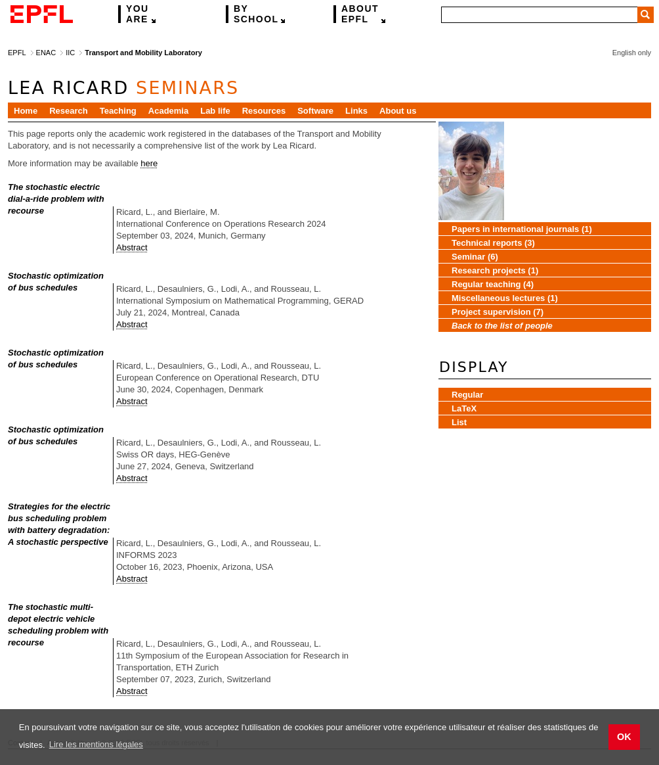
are (137, 14)
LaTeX (464, 408)
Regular (467, 395)
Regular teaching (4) (493, 284)
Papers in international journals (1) (522, 229)
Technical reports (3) (493, 243)
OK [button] (624, 736)
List (459, 422)
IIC (70, 53)
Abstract (132, 247)
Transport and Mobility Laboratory (143, 53)
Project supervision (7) (497, 312)
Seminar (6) (475, 257)
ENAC (46, 53)
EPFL (360, 14)
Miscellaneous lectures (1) (505, 298)
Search (645, 15)
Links (356, 111)
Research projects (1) (495, 270)
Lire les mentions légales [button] (96, 744)
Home (25, 111)
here (149, 163)
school (256, 14)
